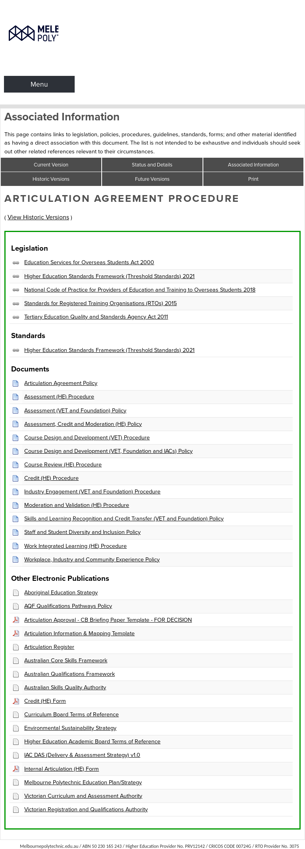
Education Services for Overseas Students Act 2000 (89, 262)
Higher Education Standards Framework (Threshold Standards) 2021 (109, 276)
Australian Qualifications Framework (69, 673)
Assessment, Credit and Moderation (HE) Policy (83, 424)
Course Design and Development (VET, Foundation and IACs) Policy (108, 451)
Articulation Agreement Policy (60, 383)
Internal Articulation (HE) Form (61, 768)
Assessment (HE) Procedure (59, 396)
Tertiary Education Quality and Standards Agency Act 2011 (96, 316)
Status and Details (152, 164)
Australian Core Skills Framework (65, 660)
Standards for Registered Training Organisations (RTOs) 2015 (100, 303)
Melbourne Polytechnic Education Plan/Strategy (83, 782)
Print (253, 179)
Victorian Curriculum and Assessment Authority (83, 795)
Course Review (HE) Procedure (63, 464)
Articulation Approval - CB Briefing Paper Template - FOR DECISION (108, 619)
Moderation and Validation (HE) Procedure (76, 505)
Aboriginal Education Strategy (61, 592)
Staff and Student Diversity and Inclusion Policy (82, 532)
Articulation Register (49, 646)
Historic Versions (51, 179)
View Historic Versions (38, 217)
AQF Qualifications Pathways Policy (68, 605)
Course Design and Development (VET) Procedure (87, 437)
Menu (39, 84)
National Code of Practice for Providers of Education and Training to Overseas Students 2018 (139, 289)
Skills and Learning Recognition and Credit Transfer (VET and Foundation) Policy (124, 518)
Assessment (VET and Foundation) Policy (75, 410)
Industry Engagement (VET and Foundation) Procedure (92, 491)
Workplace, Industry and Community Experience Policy (92, 559)
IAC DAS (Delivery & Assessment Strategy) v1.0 (82, 754)
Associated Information (253, 164)
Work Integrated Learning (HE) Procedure (75, 546)
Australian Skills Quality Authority (65, 687)
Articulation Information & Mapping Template (79, 633)
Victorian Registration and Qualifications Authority (86, 809)
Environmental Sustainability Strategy (70, 727)
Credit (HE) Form (45, 700)
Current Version (51, 164)
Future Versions (152, 179)
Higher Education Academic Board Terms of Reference (92, 741)
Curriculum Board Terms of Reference (71, 714)
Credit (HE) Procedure (51, 478)
